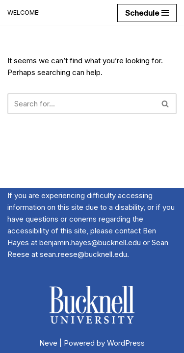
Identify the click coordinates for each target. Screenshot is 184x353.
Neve (48, 343)
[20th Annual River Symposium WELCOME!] (23, 13)
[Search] (81, 103)
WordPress (126, 343)
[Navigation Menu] (147, 13)
